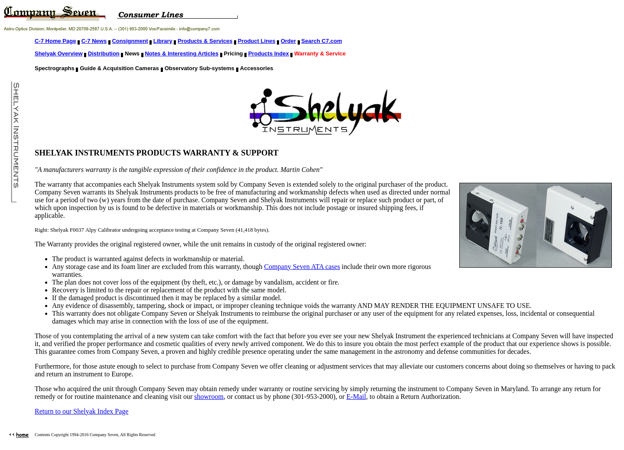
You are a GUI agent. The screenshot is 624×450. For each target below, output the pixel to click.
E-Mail (356, 396)
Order (288, 41)
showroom (209, 396)
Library (162, 41)
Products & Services (205, 41)
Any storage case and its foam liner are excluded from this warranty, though (158, 266)
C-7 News (94, 41)
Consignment (130, 41)
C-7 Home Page (55, 41)
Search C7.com (321, 41)
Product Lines (257, 41)
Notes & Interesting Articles (181, 53)
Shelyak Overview (59, 53)
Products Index (268, 53)
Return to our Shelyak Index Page (81, 411)
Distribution (104, 53)
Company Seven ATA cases (302, 266)
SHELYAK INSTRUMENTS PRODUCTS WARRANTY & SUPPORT (157, 152)
